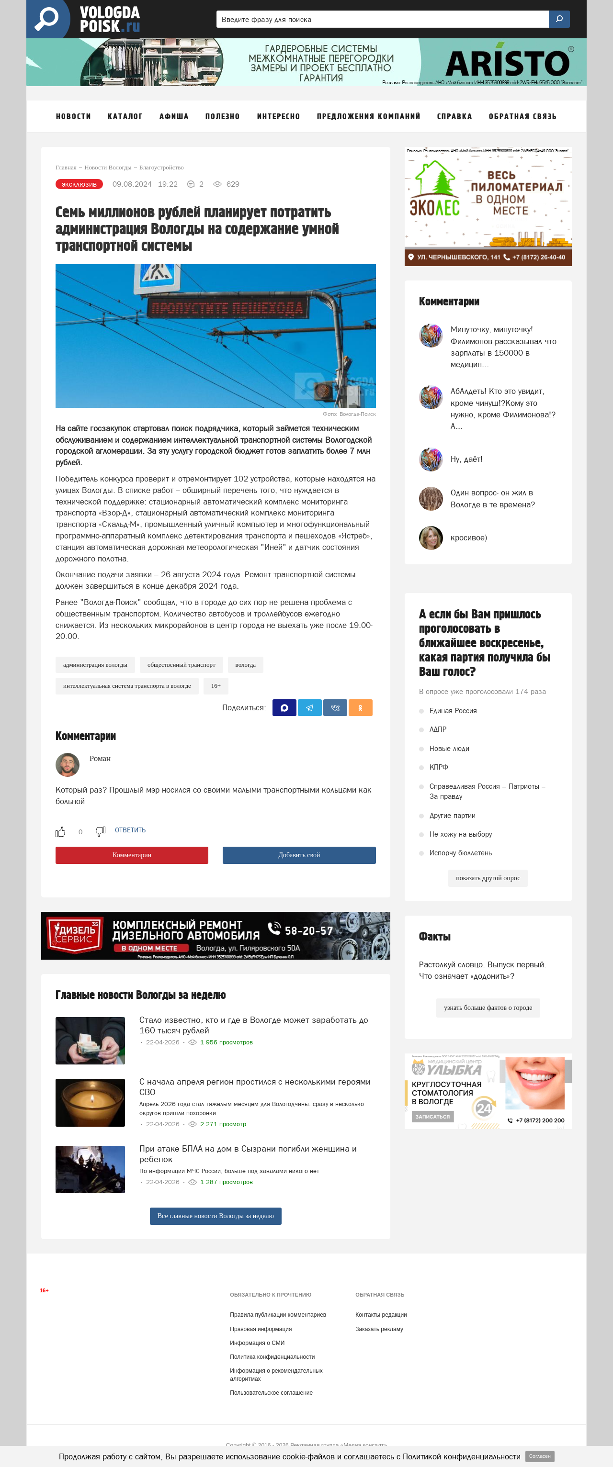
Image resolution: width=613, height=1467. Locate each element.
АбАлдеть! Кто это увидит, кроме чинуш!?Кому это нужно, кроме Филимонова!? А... (503, 408)
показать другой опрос (488, 878)
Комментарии (132, 855)
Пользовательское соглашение (271, 1392)
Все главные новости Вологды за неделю (216, 1216)
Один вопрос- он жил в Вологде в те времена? (493, 498)
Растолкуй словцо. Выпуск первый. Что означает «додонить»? (482, 970)
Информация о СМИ (257, 1343)
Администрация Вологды (95, 664)
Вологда (246, 664)
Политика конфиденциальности (272, 1357)
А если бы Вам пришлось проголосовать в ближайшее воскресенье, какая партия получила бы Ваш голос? (485, 643)
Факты (435, 937)
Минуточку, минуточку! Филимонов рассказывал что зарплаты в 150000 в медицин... (503, 347)
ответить (130, 830)
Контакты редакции (381, 1314)
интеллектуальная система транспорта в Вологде (127, 685)
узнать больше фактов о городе (488, 1007)
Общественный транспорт (182, 664)
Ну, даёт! (467, 459)
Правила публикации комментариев (278, 1314)
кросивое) (469, 537)
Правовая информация (261, 1329)
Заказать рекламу (379, 1329)
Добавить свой (299, 855)
